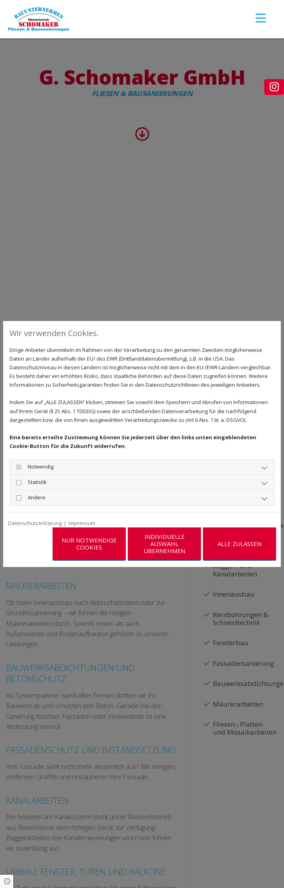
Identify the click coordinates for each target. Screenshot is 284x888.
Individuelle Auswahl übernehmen (164, 544)
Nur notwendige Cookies (89, 543)
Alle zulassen (239, 544)
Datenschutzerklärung (35, 523)
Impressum (81, 523)
